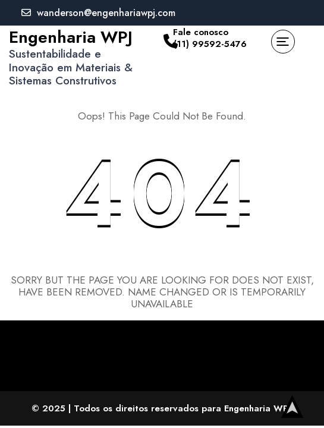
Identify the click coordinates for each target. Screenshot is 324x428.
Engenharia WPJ (71, 37)
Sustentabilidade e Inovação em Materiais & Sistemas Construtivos (71, 67)
